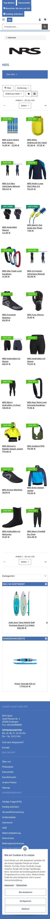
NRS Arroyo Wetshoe (12, 490)
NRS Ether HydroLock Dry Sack (37, 141)
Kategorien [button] (8, 576)
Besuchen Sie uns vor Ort (17, 8)
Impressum (9, 885)
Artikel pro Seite (12, 94)
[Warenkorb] (45, 19)
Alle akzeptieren (25, 892)
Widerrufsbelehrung (11, 833)
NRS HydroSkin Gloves (9, 228)
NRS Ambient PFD (35, 446)
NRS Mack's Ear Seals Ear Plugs (34, 226)
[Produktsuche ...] (22, 27)
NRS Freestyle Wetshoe (9, 316)
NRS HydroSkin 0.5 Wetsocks (11, 532)
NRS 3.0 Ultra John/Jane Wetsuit (11, 184)
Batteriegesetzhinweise (13, 843)
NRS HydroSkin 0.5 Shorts (11, 360)
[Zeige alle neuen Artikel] (46, 584)
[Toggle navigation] (3, 18)
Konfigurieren (25, 901)
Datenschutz (21, 885)
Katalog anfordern (14, 14)
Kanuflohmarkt (9, 777)
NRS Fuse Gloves (35, 315)
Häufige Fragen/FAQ (12, 802)
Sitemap (6, 788)
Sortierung (22, 88)
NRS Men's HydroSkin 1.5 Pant (11, 403)
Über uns (6, 761)
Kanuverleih (24, 3)
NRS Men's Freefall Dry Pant (36, 532)
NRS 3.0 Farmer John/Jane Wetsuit (36, 272)
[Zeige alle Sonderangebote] (46, 638)
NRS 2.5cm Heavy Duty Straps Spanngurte (10, 141)
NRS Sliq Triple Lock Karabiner (12, 272)
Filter (7, 88)
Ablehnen (25, 909)
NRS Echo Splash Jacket (35, 489)
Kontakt (5, 747)
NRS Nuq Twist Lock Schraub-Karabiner (37, 403)
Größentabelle (9, 817)
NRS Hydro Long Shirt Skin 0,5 (35, 184)
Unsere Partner (9, 782)
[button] (39, 19)
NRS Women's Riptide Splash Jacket (12, 447)
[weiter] (45, 105)
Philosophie (7, 767)
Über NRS (10, 74)
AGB (4, 828)
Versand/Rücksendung (13, 812)
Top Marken (9, 3)
